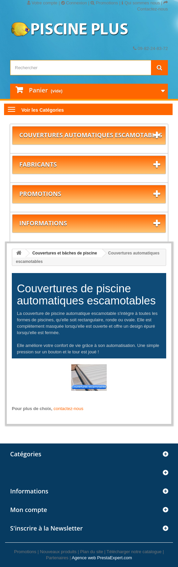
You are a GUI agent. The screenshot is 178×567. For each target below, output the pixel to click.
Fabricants (38, 164)
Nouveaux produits (58, 551)
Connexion (74, 2)
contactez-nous (68, 408)
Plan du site (91, 551)
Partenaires (57, 557)
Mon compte (28, 510)
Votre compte (42, 2)
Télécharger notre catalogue (134, 551)
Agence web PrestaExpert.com (102, 557)
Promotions (104, 2)
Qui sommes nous (141, 2)
